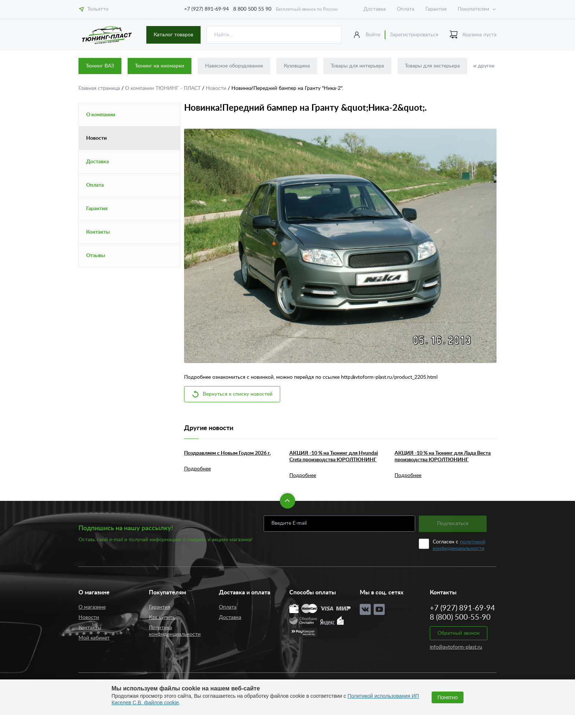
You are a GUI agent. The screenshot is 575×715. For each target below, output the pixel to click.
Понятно (447, 697)
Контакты (98, 232)
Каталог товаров (173, 34)
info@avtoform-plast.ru (456, 647)
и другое (483, 66)
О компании (100, 114)
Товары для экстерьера (432, 66)
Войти (373, 34)
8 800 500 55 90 (252, 9)
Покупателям (473, 9)
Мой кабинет (94, 638)
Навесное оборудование (234, 66)
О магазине (92, 607)
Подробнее (197, 469)
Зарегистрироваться (414, 34)
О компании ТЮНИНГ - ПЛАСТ (163, 88)
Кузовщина (297, 66)
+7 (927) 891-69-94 (206, 9)
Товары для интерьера (357, 66)
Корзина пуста (473, 35)
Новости (217, 88)
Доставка (374, 9)
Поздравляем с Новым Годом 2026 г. (227, 453)
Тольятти (93, 9)
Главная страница (99, 88)
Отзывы (95, 255)
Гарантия (436, 9)
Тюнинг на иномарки (159, 66)
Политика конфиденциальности (175, 631)
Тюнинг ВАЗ (100, 66)
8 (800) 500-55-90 (460, 617)
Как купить (162, 617)
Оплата (405, 9)
